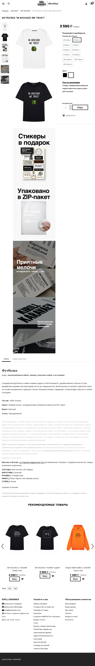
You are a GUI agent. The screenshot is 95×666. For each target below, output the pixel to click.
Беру (14, 579)
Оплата (68, 613)
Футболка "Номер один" (47, 568)
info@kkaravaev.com (11, 610)
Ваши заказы (70, 607)
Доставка (69, 610)
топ (9, 588)
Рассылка (37, 613)
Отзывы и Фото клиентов (44, 607)
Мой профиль (70, 604)
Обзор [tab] (6, 359)
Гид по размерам (71, 82)
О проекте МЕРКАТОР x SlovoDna (47, 616)
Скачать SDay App (41, 649)
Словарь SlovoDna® (41, 645)
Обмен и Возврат (41, 604)
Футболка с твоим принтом (17, 569)
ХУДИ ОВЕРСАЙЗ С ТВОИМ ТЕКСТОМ (77, 569)
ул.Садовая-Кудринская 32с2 (32, 462)
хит (15, 588)
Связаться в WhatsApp (12, 607)
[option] (17, 546)
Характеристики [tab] (19, 359)
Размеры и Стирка (41, 610)
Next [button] (92, 546)
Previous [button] (2, 546)
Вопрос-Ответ (39, 620)
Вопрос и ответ (71, 616)
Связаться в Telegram (12, 604)
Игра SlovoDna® (40, 642)
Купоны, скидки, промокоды (45, 626)
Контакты (69, 620)
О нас (36, 623)
